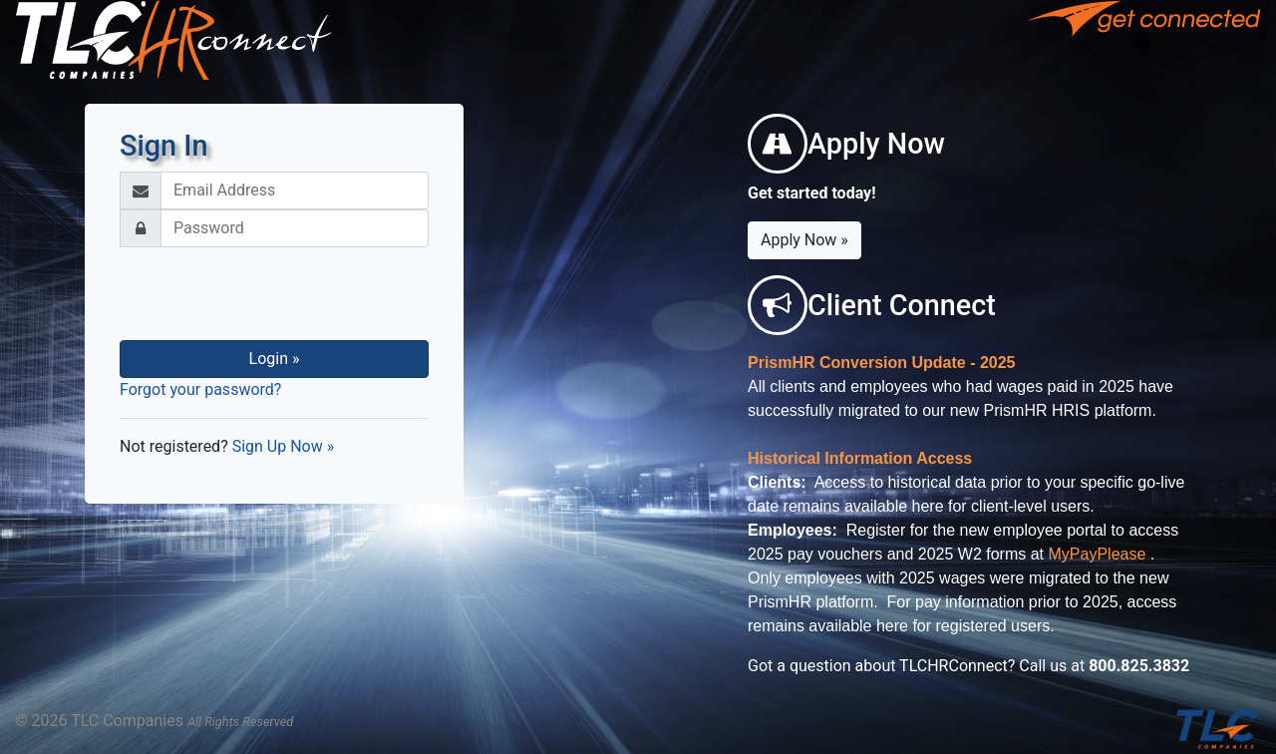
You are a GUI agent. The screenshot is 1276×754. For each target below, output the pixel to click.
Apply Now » (804, 239)
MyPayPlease (1097, 554)
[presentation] (274, 294)
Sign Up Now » (283, 446)
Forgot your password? (200, 389)
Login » (274, 358)
